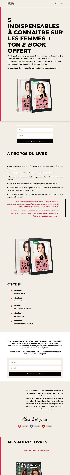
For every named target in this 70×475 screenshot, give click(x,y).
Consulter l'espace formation (35, 450)
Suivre (25, 426)
